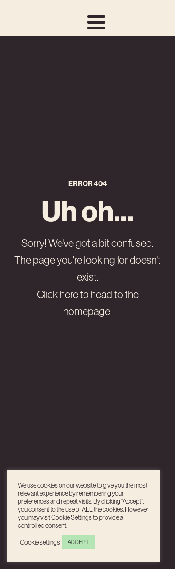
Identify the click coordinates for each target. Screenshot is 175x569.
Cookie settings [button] (40, 542)
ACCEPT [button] (78, 542)
